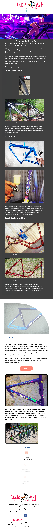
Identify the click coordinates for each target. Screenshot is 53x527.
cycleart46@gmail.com (12, 362)
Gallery (26, 368)
